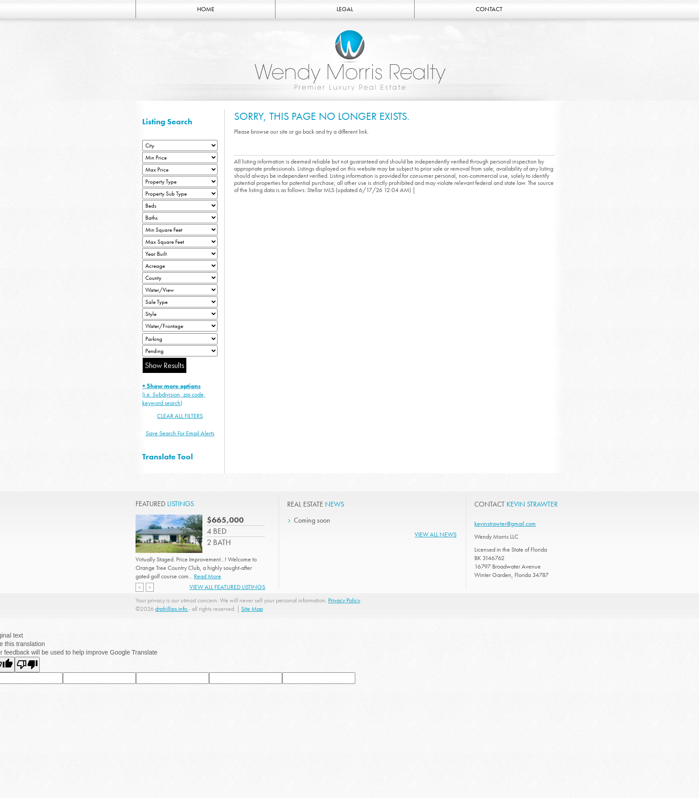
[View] (180, 289)
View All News (435, 534)
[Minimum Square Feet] (180, 229)
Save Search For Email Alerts (180, 433)
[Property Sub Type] (180, 193)
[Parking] (180, 338)
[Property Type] (180, 181)
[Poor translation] (27, 664)
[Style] (180, 313)
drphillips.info (172, 609)
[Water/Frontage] (180, 325)
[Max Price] (180, 169)
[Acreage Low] (180, 265)
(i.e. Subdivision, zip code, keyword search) (174, 394)
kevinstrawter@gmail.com (505, 524)
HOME (205, 9)
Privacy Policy (344, 600)
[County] (180, 277)
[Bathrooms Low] (180, 217)
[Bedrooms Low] (180, 205)
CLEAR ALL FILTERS (180, 416)
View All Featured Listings (227, 587)
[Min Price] (180, 157)
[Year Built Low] (180, 253)
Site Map (252, 609)
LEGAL (345, 9)
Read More (207, 576)
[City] (180, 145)
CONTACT (489, 9)
